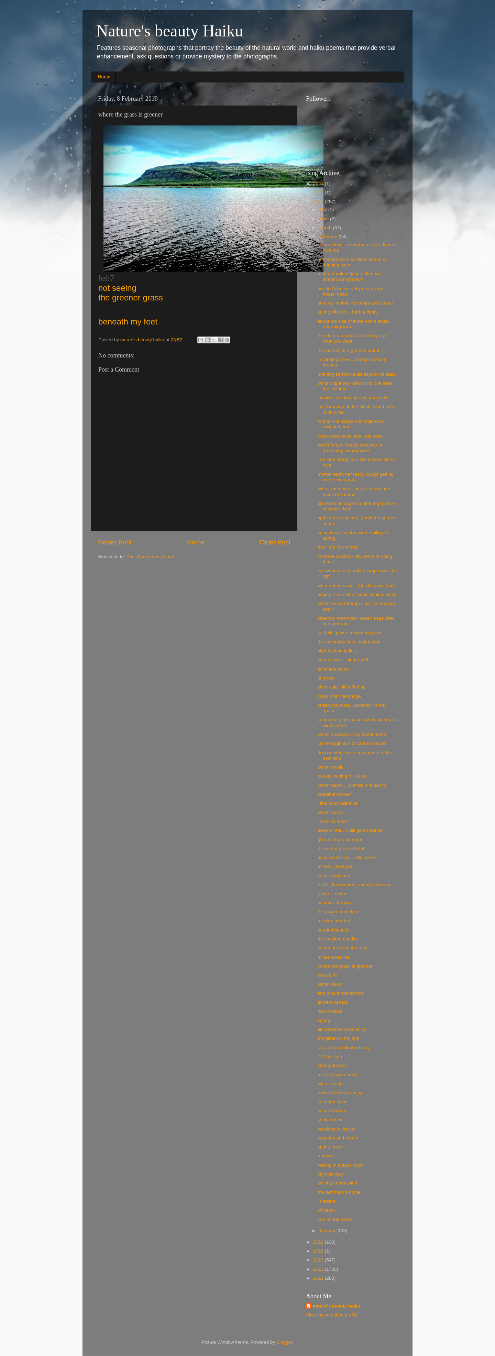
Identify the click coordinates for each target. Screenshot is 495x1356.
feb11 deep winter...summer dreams (355, 884)
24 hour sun (330, 1056)
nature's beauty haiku (143, 339)
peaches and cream (338, 1137)
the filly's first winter (338, 547)
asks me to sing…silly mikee (347, 857)
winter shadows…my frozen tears (352, 734)
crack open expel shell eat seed (350, 436)
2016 (319, 1251)
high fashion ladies (337, 650)
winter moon (330, 812)
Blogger (284, 1342)
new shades (330, 1011)
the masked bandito (338, 938)
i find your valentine (338, 803)
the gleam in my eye (338, 1038)
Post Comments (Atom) (150, 556)
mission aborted (334, 920)
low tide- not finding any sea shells (353, 397)
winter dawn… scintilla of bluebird (352, 785)
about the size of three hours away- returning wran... (354, 324)
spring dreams (332, 1065)
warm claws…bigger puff (343, 659)
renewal (326, 1155)
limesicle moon (333, 821)
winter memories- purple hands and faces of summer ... (354, 491)
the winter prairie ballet (341, 848)
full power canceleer (338, 911)
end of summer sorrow (341, 993)
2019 (319, 201)
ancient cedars (333, 1002)
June (324, 218)
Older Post (275, 542)
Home (104, 76)
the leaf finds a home (339, 1192)
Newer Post (115, 542)
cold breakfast (332, 1101)
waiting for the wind (338, 1183)
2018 (319, 1242)
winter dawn (330, 984)
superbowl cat (332, 1110)
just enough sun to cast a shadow (352, 743)
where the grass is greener (345, 966)
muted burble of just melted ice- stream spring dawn (350, 276)
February (329, 236)
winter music (330, 767)
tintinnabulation (333, 669)
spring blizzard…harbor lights (348, 312)
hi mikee (326, 678)
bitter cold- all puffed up (342, 687)
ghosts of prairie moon (341, 839)
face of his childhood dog (343, 1047)
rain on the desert (336, 1219)
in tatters (327, 1201)
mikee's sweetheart (337, 1074)
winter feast (329, 1083)
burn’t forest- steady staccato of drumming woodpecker (350, 447)
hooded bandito (334, 930)
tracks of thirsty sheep (340, 1092)
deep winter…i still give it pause (350, 830)
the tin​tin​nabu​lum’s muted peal (349, 641)
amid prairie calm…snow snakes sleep (357, 594)
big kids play (330, 1174)
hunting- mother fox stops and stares (355, 303)
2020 (319, 192)
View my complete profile (332, 1315)
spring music (331, 1146)
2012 (319, 1269)
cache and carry (334, 875)
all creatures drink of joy (342, 1029)
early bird (327, 975)
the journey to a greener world (348, 350)
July (323, 209)
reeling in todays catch (341, 1165)
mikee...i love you (335, 866)
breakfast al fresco (336, 1129)
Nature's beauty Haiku (169, 31)
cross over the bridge (339, 696)
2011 (319, 1278)
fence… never (332, 893)
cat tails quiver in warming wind (350, 632)
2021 (319, 183)
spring (324, 1020)
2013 (319, 1260)
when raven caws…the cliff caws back (357, 585)
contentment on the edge (343, 947)
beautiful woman (334, 794)
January (328, 1230)
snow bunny (330, 1119)
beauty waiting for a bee (342, 776)
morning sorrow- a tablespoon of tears (357, 374)
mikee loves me (334, 957)
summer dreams (334, 902)
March (326, 227)
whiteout (326, 1210)
